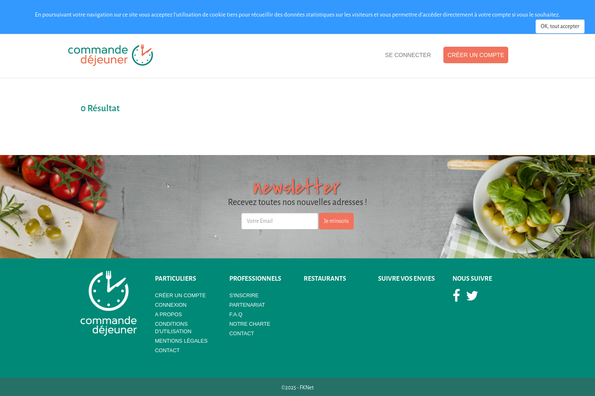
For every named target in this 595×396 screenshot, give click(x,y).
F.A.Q (236, 314)
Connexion (170, 305)
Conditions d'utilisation (173, 327)
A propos (168, 314)
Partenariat (247, 305)
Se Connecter (408, 55)
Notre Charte (249, 324)
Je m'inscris (336, 221)
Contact (167, 350)
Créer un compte (475, 55)
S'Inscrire (244, 295)
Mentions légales (181, 341)
